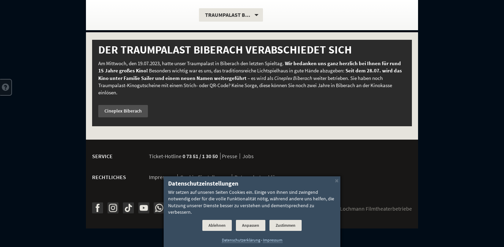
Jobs (248, 156)
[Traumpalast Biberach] (142, 15)
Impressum (162, 177)
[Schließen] (337, 180)
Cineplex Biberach (123, 111)
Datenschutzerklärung (241, 240)
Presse (229, 156)
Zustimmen (285, 225)
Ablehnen (217, 225)
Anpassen (250, 225)
